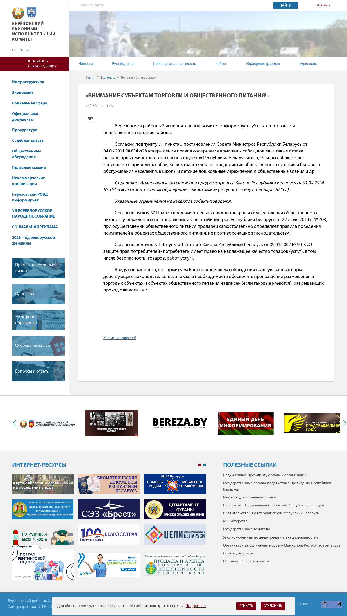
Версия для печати (90, 118)
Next (344, 423)
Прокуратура (24, 130)
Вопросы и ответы (32, 371)
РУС (14, 50)
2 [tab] (204, 465)
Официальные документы (25, 117)
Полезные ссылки (29, 168)
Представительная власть (174, 64)
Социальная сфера (32, 103)
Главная (90, 77)
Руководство (123, 64)
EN (21, 50)
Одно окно (308, 64)
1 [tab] (199, 465)
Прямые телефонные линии (35, 268)
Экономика (25, 93)
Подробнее (196, 606)
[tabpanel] (109, 529)
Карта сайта (322, 5)
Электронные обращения (27, 320)
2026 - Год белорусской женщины (33, 241)
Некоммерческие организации (28, 181)
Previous (15, 423)
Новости (86, 64)
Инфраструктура (28, 82)
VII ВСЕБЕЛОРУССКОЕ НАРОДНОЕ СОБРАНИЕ (33, 214)
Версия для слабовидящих (42, 64)
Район (220, 64)
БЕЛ (28, 50)
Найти (286, 5)
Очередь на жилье (32, 345)
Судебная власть (28, 141)
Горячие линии (295, 604)
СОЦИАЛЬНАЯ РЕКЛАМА (35, 227)
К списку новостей (119, 338)
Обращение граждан (262, 64)
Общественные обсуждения (26, 154)
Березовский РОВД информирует (30, 197)
